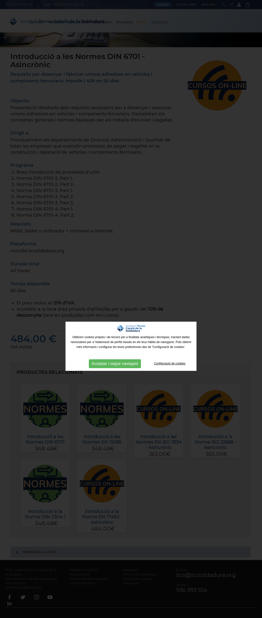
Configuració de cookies (169, 363)
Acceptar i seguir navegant (115, 364)
